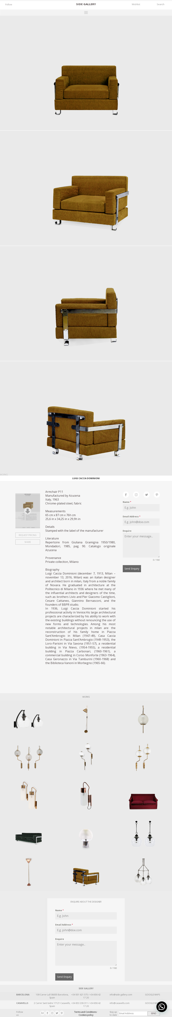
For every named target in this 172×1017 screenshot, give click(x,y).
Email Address (131, 516)
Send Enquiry (132, 568)
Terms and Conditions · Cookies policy (86, 1013)
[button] (161, 1006)
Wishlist (136, 4)
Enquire (127, 530)
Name (127, 502)
